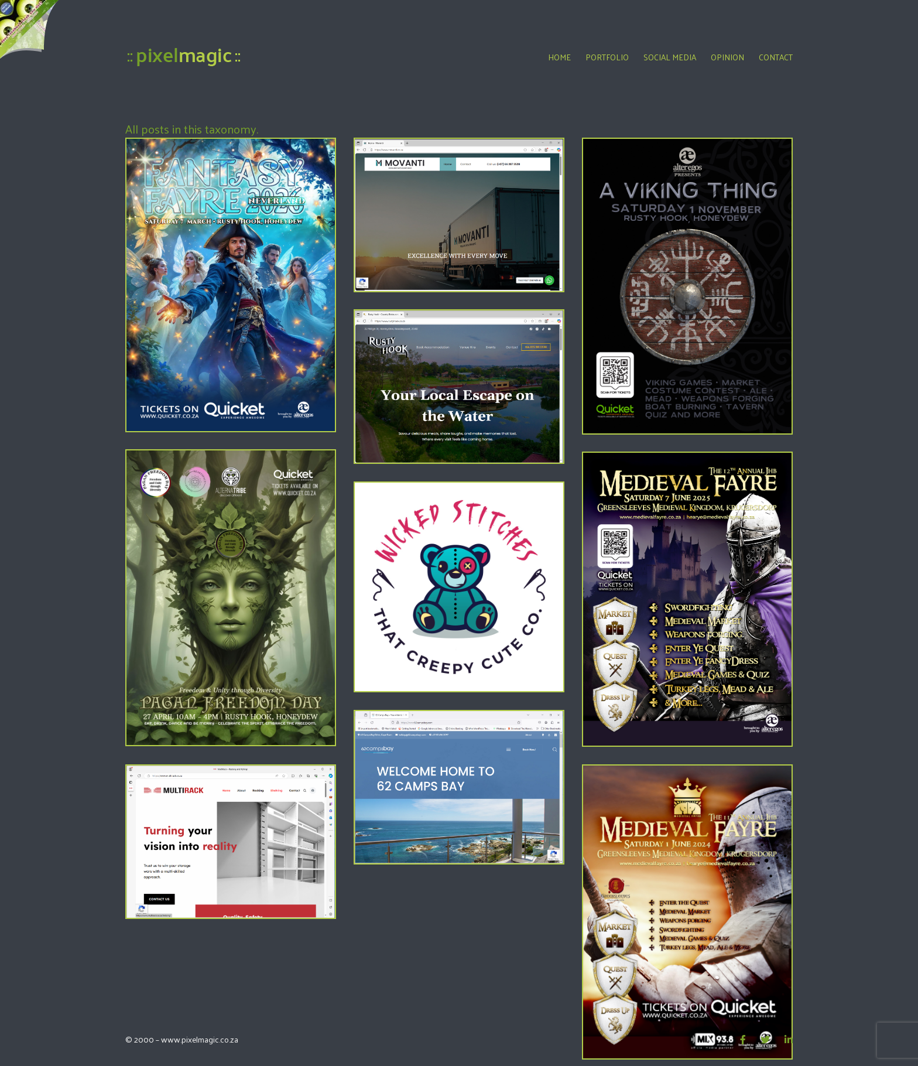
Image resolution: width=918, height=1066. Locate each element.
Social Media (669, 57)
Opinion (727, 57)
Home (559, 57)
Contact (776, 57)
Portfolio (607, 57)
